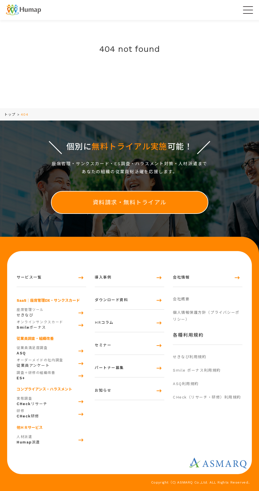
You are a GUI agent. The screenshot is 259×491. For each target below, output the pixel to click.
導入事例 (103, 277)
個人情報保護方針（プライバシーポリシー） (206, 316)
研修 (51, 412)
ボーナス (51, 324)
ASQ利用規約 (186, 384)
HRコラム (104, 322)
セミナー (103, 345)
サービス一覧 (29, 277)
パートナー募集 (109, 368)
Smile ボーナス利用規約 (197, 370)
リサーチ (51, 400)
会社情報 (181, 277)
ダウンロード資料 (111, 300)
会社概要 (181, 299)
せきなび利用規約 (189, 357)
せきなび (51, 311)
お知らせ (103, 390)
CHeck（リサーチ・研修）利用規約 (207, 397)
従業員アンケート (51, 362)
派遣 (51, 438)
